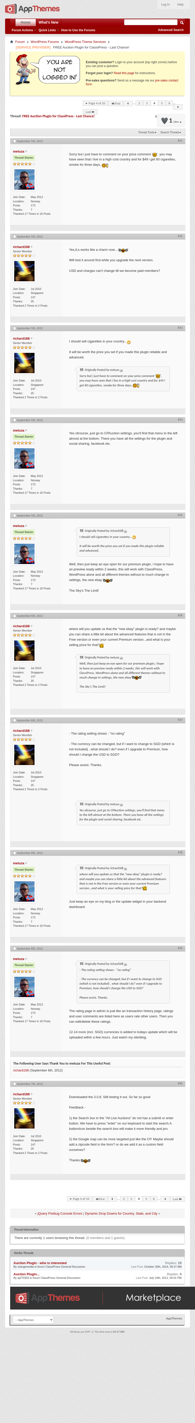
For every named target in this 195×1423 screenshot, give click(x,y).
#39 (180, 948)
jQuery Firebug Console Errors (60, 1213)
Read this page (124, 73)
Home (26, 22)
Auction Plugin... (26, 1274)
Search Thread (169, 132)
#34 (180, 419)
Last (90, 112)
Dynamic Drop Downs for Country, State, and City (121, 1213)
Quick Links (47, 30)
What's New (48, 22)
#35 (180, 515)
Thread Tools (146, 132)
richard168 (21, 1070)
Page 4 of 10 (97, 103)
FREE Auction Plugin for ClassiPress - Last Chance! (58, 116)
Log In (165, 4)
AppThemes (174, 1318)
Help (180, 4)
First (116, 103)
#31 (180, 140)
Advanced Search (171, 30)
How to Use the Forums (78, 30)
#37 (180, 720)
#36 (180, 615)
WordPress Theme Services (85, 42)
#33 (180, 327)
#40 (180, 1083)
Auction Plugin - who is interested (40, 1263)
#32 (180, 236)
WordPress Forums (45, 42)
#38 (180, 852)
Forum (20, 42)
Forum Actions (22, 30)
